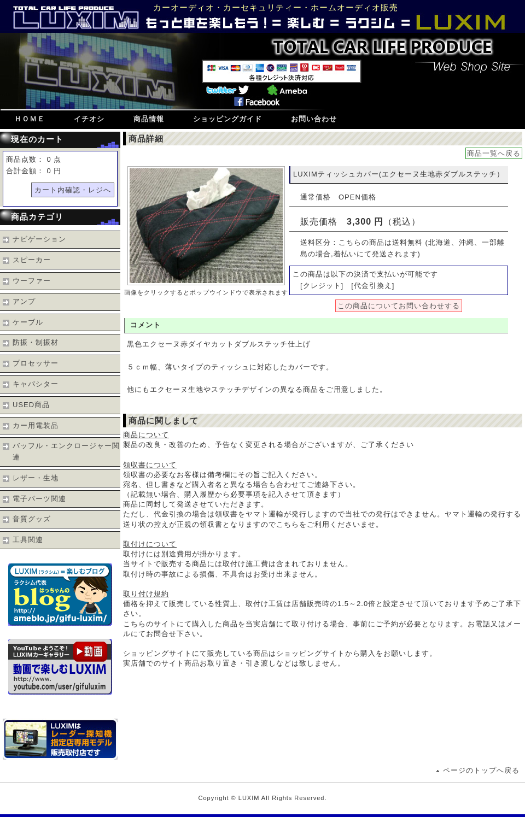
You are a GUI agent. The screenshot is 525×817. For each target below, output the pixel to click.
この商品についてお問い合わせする (398, 306)
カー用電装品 (36, 425)
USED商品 (31, 405)
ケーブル (28, 322)
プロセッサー (36, 363)
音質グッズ (32, 519)
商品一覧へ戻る (494, 153)
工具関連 (28, 540)
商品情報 (148, 119)
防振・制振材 (36, 342)
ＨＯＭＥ (29, 119)
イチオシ (89, 119)
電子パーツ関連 (39, 499)
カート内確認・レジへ (72, 190)
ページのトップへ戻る (481, 770)
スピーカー (32, 260)
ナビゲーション (39, 239)
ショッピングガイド (227, 119)
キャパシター (36, 384)
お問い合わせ (314, 119)
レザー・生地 (36, 478)
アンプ (24, 301)
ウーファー (32, 281)
